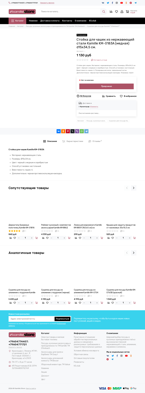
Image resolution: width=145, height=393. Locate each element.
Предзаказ (106, 86)
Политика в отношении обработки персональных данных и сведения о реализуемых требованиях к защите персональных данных (88, 342)
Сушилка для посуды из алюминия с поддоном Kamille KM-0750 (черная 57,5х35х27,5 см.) (23, 291)
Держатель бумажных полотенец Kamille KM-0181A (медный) (21, 226)
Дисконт (45, 376)
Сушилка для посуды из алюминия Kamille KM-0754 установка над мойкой (86, 291)
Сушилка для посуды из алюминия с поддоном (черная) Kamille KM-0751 (55, 291)
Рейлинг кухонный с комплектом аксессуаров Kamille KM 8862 (56, 226)
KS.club (92, 21)
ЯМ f (43, 380)
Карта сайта (31, 388)
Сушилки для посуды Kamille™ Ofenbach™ (119, 121)
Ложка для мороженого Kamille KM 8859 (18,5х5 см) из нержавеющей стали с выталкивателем (88, 226)
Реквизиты (79, 362)
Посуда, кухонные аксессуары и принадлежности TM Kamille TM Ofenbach (97, 121)
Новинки (33, 21)
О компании (80, 21)
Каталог (17, 21)
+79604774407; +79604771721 (23, 3)
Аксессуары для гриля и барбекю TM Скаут (52, 353)
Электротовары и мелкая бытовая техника (52, 338)
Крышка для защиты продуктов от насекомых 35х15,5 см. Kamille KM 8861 (121, 226)
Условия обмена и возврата (86, 351)
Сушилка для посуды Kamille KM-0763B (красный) (121, 291)
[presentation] (127, 188)
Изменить (94, 107)
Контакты (67, 21)
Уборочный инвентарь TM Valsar (55, 364)
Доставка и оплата (49, 21)
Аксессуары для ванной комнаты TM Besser (52, 359)
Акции (44, 372)
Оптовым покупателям (84, 358)
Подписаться (62, 319)
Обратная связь (81, 354)
